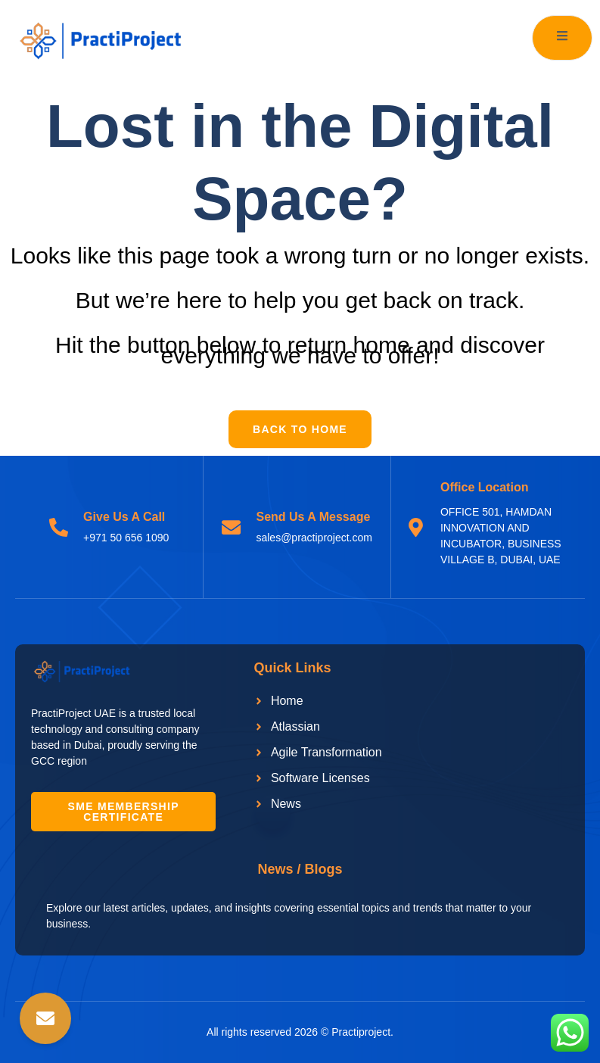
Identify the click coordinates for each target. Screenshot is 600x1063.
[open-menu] (562, 38)
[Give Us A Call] (58, 527)
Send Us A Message (313, 516)
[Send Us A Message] (231, 527)
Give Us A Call (124, 516)
